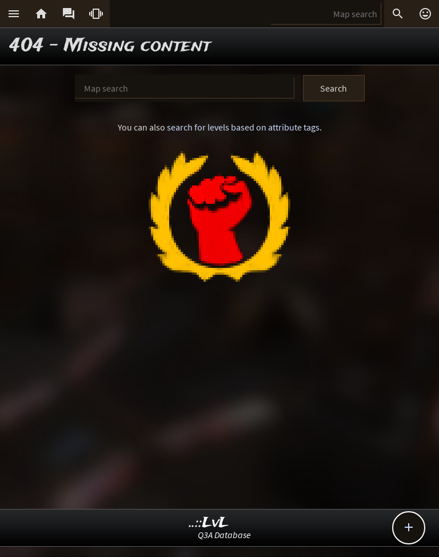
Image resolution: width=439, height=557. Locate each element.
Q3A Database (224, 534)
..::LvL (209, 523)
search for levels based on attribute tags (243, 127)
